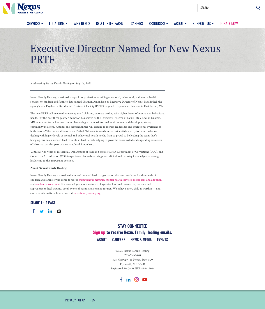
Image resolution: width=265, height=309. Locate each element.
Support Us (202, 23)
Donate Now (229, 23)
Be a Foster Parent (110, 23)
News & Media (141, 239)
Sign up (99, 232)
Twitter (41, 211)
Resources (157, 23)
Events (163, 239)
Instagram (136, 279)
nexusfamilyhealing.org (86, 193)
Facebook (33, 211)
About (179, 23)
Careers (137, 23)
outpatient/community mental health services (105, 180)
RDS (92, 300)
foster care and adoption (147, 180)
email (59, 211)
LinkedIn (128, 279)
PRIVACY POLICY (75, 300)
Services (34, 23)
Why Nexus (82, 23)
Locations (57, 23)
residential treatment (47, 184)
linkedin (50, 211)
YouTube (144, 279)
